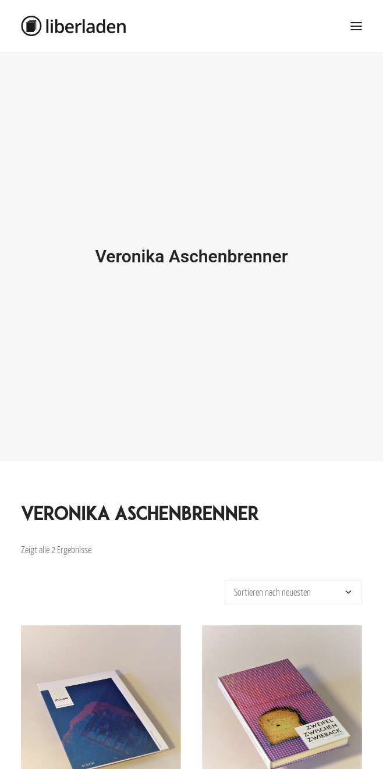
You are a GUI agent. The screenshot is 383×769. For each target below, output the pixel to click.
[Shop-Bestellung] (293, 586)
